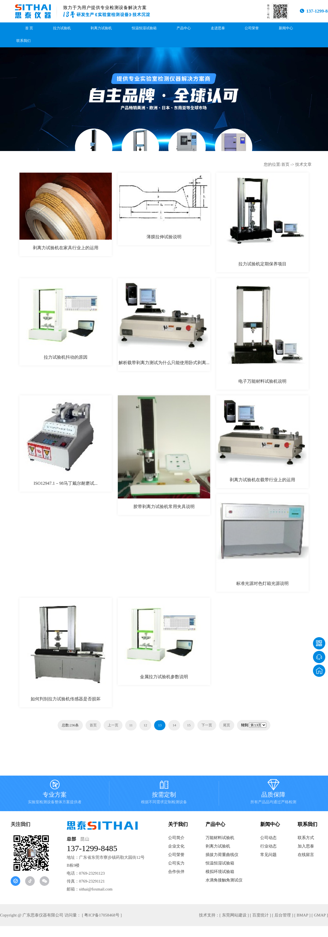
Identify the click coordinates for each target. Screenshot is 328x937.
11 (131, 725)
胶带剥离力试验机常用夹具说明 (164, 506)
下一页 (206, 725)
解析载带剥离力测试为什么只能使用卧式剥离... (164, 362)
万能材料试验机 (220, 838)
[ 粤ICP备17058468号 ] (102, 915)
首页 (285, 164)
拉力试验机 (62, 28)
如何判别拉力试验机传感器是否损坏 (66, 699)
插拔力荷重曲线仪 (222, 854)
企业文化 (176, 846)
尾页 (226, 725)
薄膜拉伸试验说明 (164, 236)
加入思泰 (306, 846)
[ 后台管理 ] (282, 915)
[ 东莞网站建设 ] (234, 915)
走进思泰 (218, 28)
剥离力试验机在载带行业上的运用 (262, 479)
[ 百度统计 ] (260, 915)
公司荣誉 (252, 28)
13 (160, 725)
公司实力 (176, 863)
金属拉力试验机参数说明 (164, 676)
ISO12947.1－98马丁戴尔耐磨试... (66, 483)
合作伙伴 (176, 871)
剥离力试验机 (101, 28)
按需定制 (164, 793)
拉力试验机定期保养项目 (262, 264)
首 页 (29, 28)
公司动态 (268, 838)
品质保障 (273, 793)
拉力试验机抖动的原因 (65, 357)
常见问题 (268, 854)
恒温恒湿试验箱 (144, 28)
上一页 (113, 725)
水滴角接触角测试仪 (224, 880)
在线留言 (306, 854)
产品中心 (184, 28)
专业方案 (54, 793)
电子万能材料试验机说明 (262, 381)
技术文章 (303, 164)
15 (189, 725)
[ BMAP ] (302, 915)
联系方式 (306, 838)
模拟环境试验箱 (220, 871)
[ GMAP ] (320, 915)
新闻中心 (286, 28)
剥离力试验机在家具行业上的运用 (65, 247)
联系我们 (23, 41)
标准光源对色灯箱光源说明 (262, 583)
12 (145, 725)
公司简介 (176, 838)
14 (174, 725)
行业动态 (268, 846)
